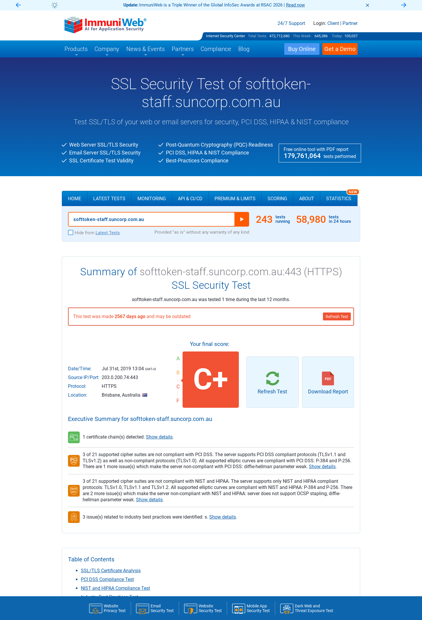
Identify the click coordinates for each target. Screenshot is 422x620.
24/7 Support (291, 23)
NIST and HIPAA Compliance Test (115, 588)
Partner (350, 23)
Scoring (277, 198)
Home (74, 198)
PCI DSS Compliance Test (107, 579)
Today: (337, 36)
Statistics (342, 196)
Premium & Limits (235, 198)
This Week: (302, 36)
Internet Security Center (225, 36)
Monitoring (151, 198)
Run (242, 219)
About (306, 198)
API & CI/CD (190, 198)
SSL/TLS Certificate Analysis (111, 570)
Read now (295, 5)
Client (333, 23)
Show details (159, 437)
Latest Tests (109, 198)
